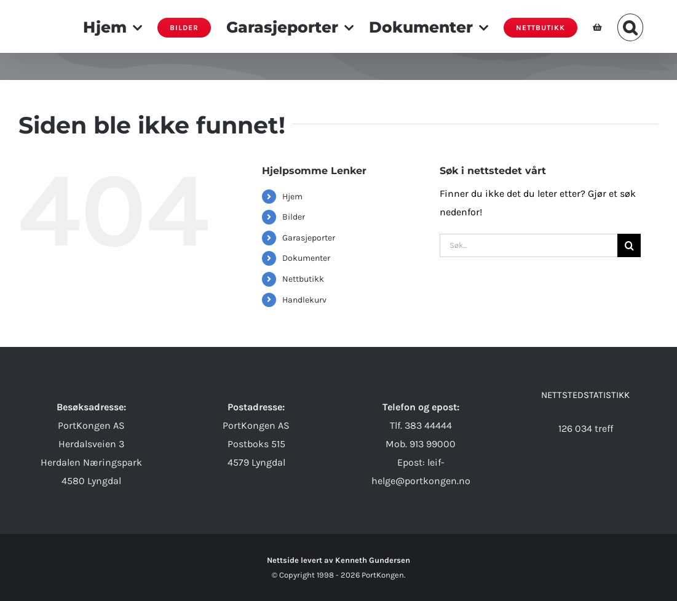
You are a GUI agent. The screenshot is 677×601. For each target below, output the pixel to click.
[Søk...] (528, 245)
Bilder (293, 217)
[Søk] (629, 245)
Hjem (292, 196)
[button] (630, 26)
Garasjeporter (308, 238)
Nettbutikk (303, 279)
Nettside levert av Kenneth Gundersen (338, 560)
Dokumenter (306, 258)
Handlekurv (304, 300)
